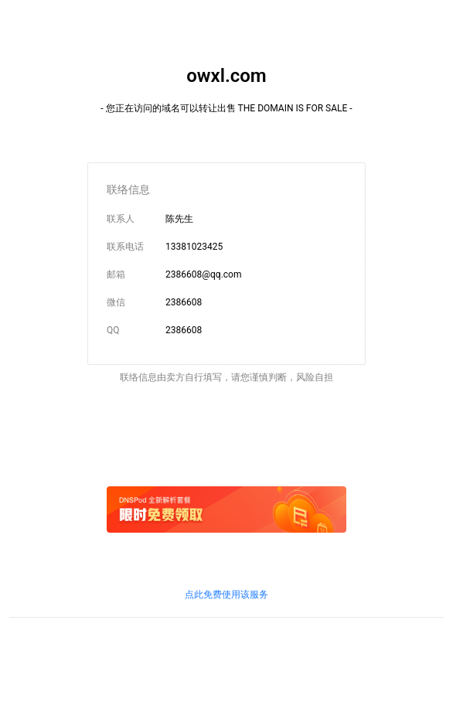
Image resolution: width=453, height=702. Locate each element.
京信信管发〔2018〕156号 (251, 642)
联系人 (121, 218)
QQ (113, 330)
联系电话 (125, 246)
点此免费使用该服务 (226, 594)
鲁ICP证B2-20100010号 (144, 642)
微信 (116, 302)
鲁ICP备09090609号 (51, 642)
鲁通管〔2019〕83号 (351, 642)
